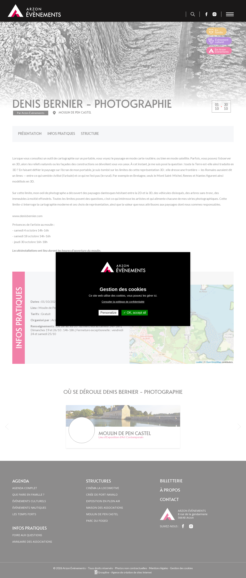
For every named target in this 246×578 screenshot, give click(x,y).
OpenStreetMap (213, 359)
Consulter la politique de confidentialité (123, 301)
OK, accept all (134, 312)
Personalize (109, 312)
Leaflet (199, 359)
